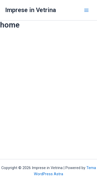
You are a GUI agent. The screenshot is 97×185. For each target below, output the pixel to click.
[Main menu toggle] (86, 10)
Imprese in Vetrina (30, 10)
